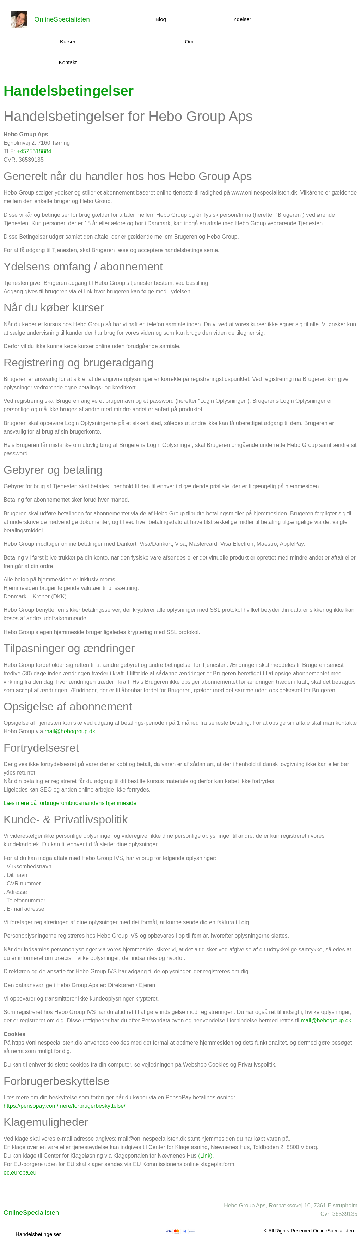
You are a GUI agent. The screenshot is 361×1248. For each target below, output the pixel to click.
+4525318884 (34, 151)
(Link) (205, 1156)
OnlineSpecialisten (62, 19)
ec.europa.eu (20, 1173)
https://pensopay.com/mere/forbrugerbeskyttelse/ (65, 1106)
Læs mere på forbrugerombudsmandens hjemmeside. (71, 803)
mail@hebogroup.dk (70, 731)
